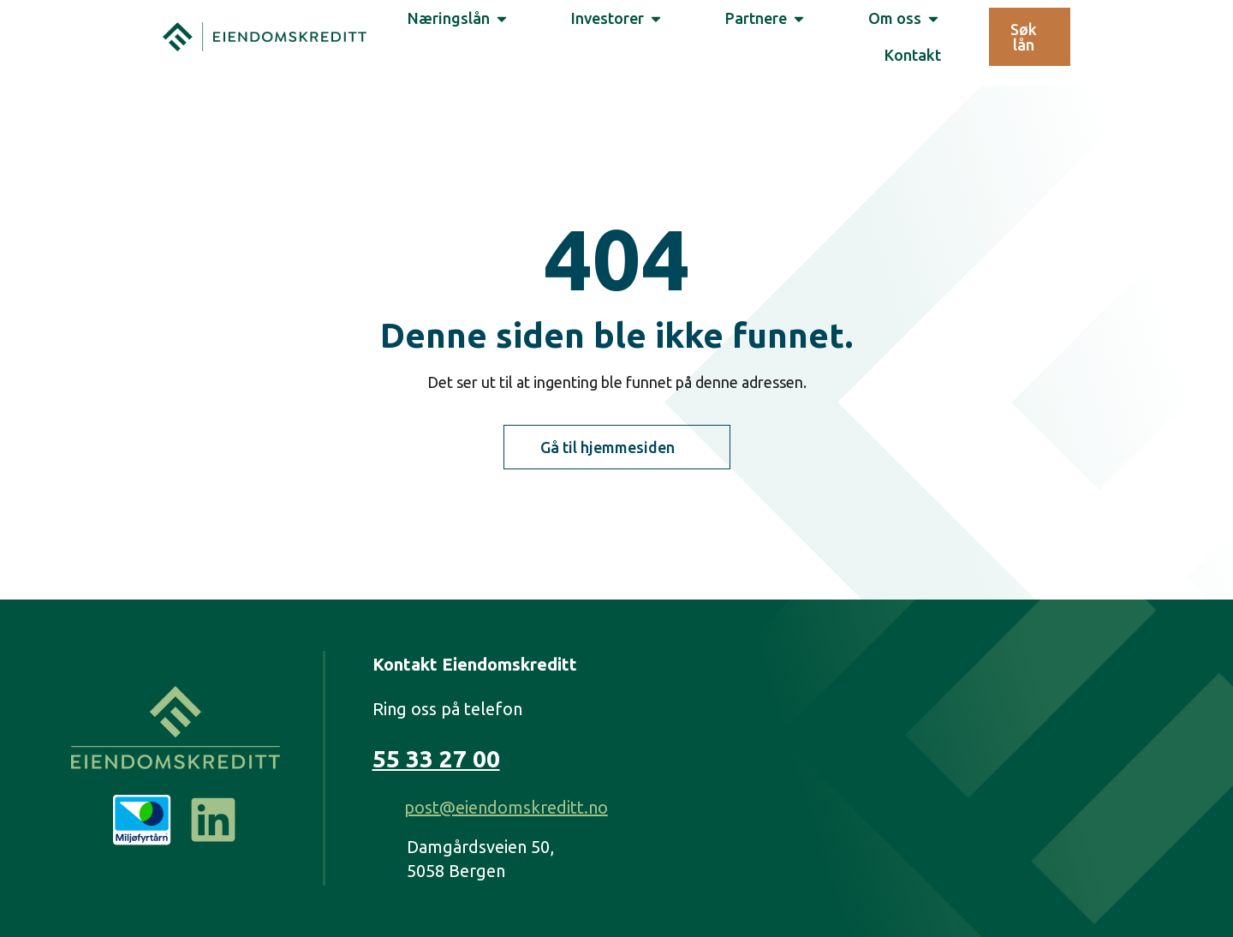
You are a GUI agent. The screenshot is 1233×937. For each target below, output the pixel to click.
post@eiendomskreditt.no (506, 807)
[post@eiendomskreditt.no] (381, 808)
